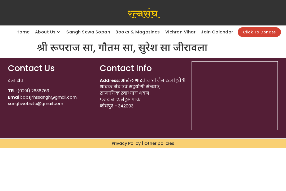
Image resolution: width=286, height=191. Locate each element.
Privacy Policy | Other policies (143, 143)
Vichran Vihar (180, 32)
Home (23, 32)
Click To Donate (259, 32)
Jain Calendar (217, 32)
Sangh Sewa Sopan (88, 32)
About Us (47, 32)
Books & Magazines (137, 32)
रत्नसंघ (143, 14)
